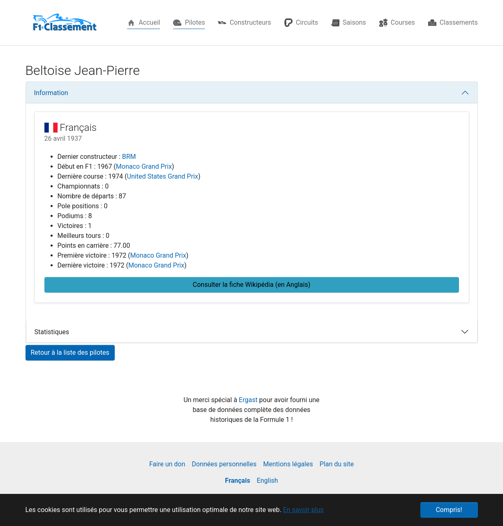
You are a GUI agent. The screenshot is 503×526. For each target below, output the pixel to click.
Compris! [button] (449, 510)
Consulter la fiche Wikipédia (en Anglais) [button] (252, 285)
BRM (129, 157)
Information (51, 93)
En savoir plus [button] (303, 510)
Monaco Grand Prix (144, 166)
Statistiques (52, 332)
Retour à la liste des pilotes (70, 352)
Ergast (249, 400)
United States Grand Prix (162, 176)
